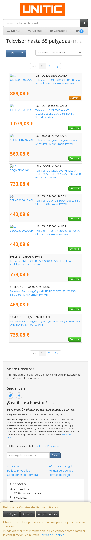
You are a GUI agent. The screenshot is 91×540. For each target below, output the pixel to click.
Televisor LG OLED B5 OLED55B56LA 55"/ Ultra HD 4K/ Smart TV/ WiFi (43, 81)
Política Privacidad (18, 470)
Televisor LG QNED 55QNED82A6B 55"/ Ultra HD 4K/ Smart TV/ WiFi (45, 142)
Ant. (34, 66)
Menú (13, 31)
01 (42, 66)
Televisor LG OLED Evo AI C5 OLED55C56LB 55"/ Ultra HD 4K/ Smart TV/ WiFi (44, 111)
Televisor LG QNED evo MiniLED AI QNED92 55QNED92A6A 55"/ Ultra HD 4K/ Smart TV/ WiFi (45, 172)
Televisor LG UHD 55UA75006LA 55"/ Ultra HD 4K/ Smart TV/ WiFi (44, 232)
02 (49, 66)
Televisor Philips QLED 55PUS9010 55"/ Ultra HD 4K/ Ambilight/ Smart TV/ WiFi (41, 262)
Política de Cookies (52, 535)
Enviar (55, 455)
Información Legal (60, 466)
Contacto (58, 31)
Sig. (57, 66)
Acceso (35, 31)
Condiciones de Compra (22, 475)
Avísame (75, 98)
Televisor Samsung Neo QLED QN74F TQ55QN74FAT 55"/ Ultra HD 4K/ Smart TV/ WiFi (45, 323)
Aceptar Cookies (47, 514)
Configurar (11, 514)
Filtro (17, 53)
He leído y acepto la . (35, 446)
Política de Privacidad (47, 446)
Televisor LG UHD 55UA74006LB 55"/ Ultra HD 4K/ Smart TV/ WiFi (44, 202)
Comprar (75, 128)
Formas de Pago (59, 475)
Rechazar (28, 514)
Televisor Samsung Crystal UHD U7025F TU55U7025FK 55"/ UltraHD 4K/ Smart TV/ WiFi (43, 292)
